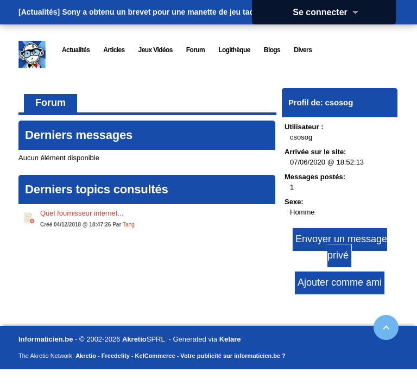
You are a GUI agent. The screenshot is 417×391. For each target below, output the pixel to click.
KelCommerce (155, 355)
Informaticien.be (45, 339)
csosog (339, 102)
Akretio (134, 339)
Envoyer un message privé (341, 247)
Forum (50, 102)
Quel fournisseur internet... (81, 213)
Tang (129, 225)
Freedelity (116, 355)
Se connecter (329, 12)
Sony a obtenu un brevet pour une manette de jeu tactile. (164, 12)
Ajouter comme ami (340, 282)
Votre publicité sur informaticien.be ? (233, 355)
